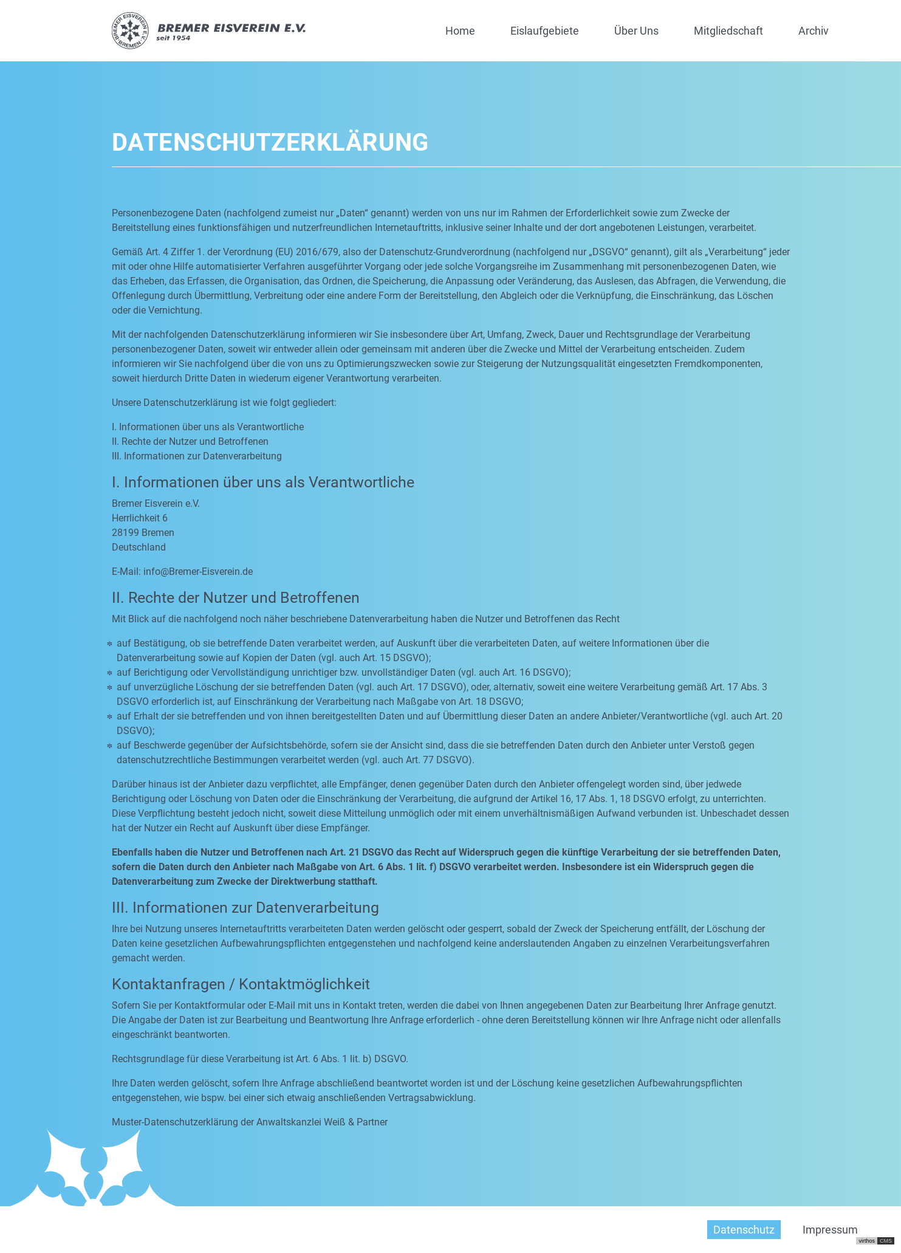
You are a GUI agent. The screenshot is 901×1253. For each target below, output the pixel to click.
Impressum (830, 1229)
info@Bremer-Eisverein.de (198, 571)
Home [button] (460, 30)
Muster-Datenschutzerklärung (175, 1122)
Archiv (813, 30)
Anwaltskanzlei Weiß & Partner (322, 1122)
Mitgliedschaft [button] (728, 30)
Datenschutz (744, 1229)
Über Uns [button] (636, 30)
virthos (866, 1241)
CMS (886, 1241)
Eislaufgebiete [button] (544, 30)
